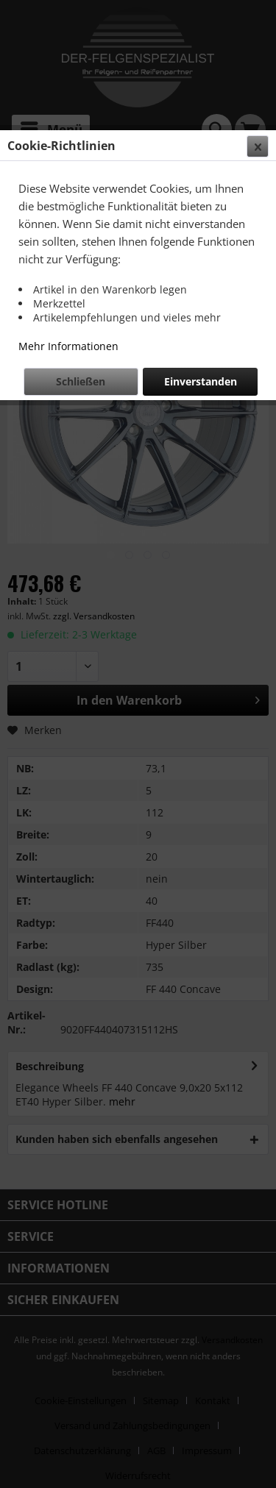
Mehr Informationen (68, 346)
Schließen (80, 381)
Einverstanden (200, 381)
